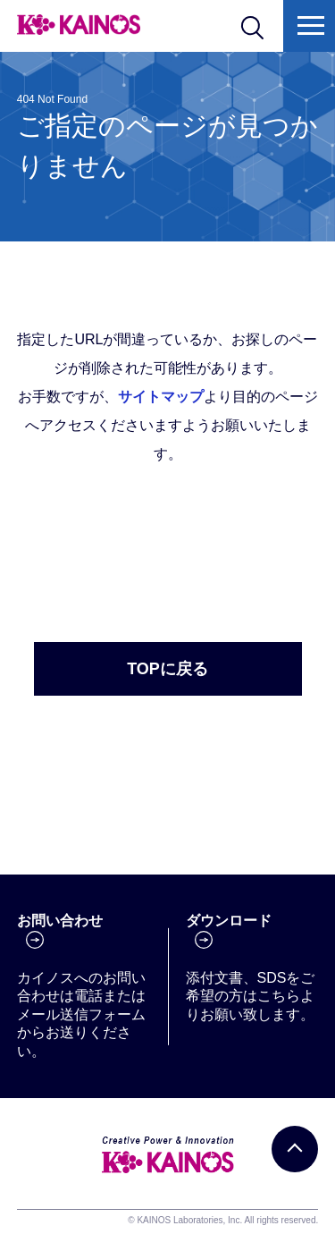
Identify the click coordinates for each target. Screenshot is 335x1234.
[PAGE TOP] (295, 1149)
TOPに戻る (167, 669)
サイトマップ (161, 396)
